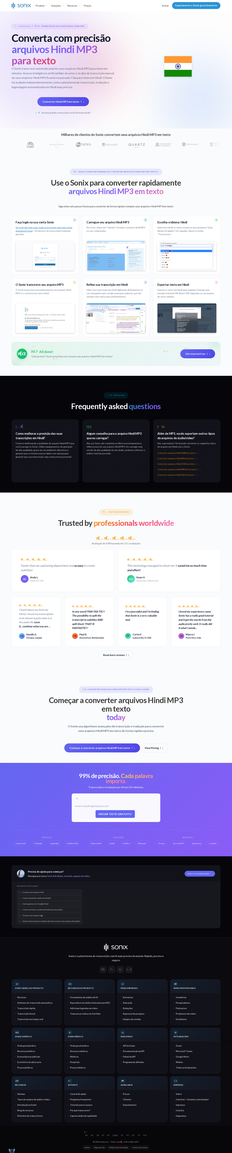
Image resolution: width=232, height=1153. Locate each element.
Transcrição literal (26, 1013)
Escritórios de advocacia (29, 1062)
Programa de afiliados (133, 1062)
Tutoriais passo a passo (81, 1105)
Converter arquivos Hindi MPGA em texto (179, 469)
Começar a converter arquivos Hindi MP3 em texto (102, 747)
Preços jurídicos (25, 1067)
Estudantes (181, 1019)
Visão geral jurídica (26, 1045)
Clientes (127, 1099)
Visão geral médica (79, 1045)
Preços (87, 5)
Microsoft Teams (184, 1051)
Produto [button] (40, 5)
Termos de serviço (140, 1147)
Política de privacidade (118, 1147)
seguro (116, 960)
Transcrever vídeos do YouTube (85, 1013)
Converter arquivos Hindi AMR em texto (178, 453)
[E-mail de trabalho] (115, 806)
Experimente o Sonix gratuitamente (196, 5)
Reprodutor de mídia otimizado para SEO (90, 1002)
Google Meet (182, 1056)
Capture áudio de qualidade (83, 1116)
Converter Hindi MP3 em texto (63, 101)
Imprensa (180, 1105)
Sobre (179, 1094)
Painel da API (129, 1056)
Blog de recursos (25, 1110)
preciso (157, 955)
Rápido (148, 955)
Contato (180, 1110)
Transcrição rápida (26, 1008)
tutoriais (68, 876)
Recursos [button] (72, 5)
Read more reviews (116, 655)
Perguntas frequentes (80, 1099)
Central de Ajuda (55, 876)
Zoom (179, 1045)
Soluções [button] (56, 5)
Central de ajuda (78, 1094)
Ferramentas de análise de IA (84, 997)
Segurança (181, 1116)
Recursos (21, 997)
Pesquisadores (183, 1002)
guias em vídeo (82, 876)
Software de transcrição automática (34, 1002)
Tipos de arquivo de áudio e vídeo (33, 1099)
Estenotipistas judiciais (28, 1056)
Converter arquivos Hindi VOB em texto (178, 464)
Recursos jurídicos (26, 1051)
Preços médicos (78, 1067)
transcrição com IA (106, 955)
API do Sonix (129, 1045)
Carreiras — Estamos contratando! (192, 1099)
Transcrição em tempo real (30, 1019)
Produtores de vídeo (186, 1013)
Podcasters (181, 1008)
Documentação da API (133, 1051)
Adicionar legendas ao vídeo (84, 1008)
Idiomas (21, 1094)
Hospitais (75, 1062)
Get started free (197, 353)
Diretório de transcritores (30, 1116)
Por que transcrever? (80, 1110)
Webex (179, 1062)
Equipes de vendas (132, 1019)
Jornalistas (181, 997)
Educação (127, 1002)
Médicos (74, 1056)
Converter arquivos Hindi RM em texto (177, 458)
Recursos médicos (79, 1051)
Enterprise (128, 997)
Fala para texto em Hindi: (86, 77)
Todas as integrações (186, 1067)
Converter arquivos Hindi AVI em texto (177, 475)
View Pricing (154, 747)
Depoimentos (129, 1105)
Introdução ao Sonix (27, 1105)
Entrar (165, 5)
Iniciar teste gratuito (115, 813)
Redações (128, 1008)
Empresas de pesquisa (133, 1013)
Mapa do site (99, 1147)
